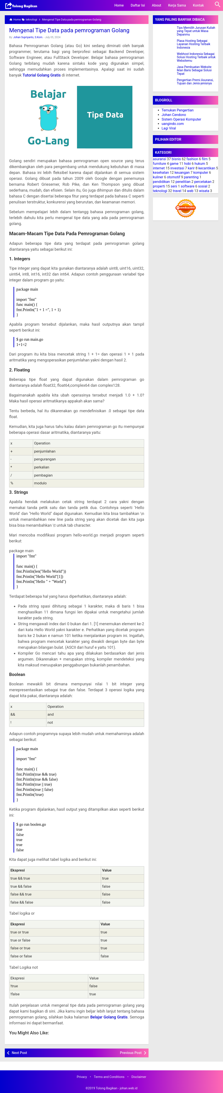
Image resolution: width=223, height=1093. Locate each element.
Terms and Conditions (109, 1077)
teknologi (160, 191)
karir (191, 168)
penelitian (183, 182)
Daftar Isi (138, 5)
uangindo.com (173, 124)
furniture (159, 164)
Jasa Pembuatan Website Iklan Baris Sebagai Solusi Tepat (194, 70)
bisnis (176, 159)
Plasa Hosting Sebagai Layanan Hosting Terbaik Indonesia (193, 44)
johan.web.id (128, 1088)
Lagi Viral (169, 128)
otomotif (173, 177)
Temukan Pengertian (178, 110)
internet (159, 168)
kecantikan (206, 168)
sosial (202, 186)
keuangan (181, 172)
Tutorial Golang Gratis (42, 75)
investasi (177, 168)
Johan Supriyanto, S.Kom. (28, 37)
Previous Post (131, 1053)
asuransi (159, 159)
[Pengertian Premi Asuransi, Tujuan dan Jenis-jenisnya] (165, 83)
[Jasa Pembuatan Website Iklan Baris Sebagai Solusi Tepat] (165, 70)
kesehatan (161, 172)
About (156, 5)
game (174, 164)
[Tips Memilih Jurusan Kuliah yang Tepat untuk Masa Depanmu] (165, 31)
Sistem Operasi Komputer (181, 119)
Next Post (19, 1053)
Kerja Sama (177, 5)
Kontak (198, 5)
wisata (204, 191)
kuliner (158, 177)
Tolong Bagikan (106, 1088)
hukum (199, 164)
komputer (200, 172)
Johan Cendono (174, 115)
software (187, 186)
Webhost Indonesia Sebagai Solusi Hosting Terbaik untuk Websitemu (196, 57)
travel (177, 191)
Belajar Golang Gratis (108, 1017)
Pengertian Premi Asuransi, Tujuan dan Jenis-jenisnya (195, 81)
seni (174, 186)
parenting (191, 177)
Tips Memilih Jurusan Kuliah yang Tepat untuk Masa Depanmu (196, 31)
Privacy (82, 1077)
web (190, 191)
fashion (192, 159)
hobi (187, 164)
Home (119, 5)
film (205, 159)
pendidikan (161, 182)
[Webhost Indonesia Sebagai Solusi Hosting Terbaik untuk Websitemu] (165, 57)
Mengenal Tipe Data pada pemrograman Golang (69, 30)
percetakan (202, 182)
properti (159, 186)
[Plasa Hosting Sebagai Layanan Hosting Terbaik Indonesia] (165, 44)
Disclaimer (139, 1077)
